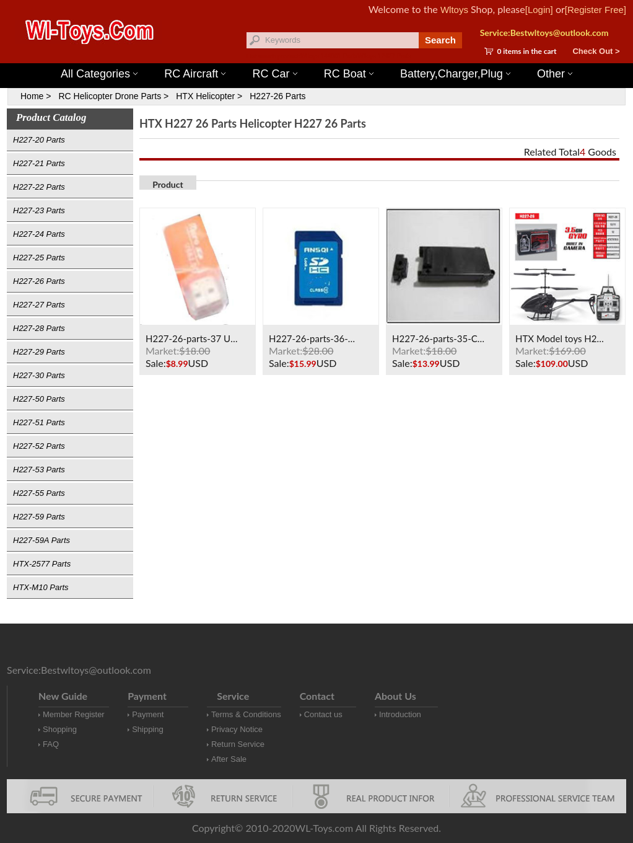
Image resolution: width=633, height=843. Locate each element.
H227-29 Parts (39, 351)
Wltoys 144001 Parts (328, 56)
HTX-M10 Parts (41, 587)
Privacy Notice (237, 729)
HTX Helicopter (205, 96)
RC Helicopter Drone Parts (109, 96)
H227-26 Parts (277, 96)
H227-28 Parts (39, 328)
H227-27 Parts (39, 304)
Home (31, 96)
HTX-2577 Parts (42, 563)
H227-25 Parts (39, 257)
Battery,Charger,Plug (455, 73)
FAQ (51, 744)
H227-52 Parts (39, 446)
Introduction (400, 714)
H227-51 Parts (39, 422)
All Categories (99, 73)
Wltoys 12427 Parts (384, 56)
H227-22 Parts (39, 187)
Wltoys (454, 9)
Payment (148, 714)
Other (554, 73)
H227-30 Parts (39, 375)
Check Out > (595, 51)
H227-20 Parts (39, 139)
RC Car (275, 73)
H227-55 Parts (39, 493)
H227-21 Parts (39, 163)
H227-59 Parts (39, 516)
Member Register (74, 714)
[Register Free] (595, 9)
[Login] (539, 9)
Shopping (60, 729)
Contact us (323, 714)
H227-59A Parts (41, 540)
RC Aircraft (194, 73)
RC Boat (348, 73)
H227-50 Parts (39, 399)
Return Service (237, 744)
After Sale (229, 759)
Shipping (148, 729)
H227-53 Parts (39, 469)
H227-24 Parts (39, 234)
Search (440, 40)
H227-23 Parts (39, 210)
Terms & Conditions (246, 714)
